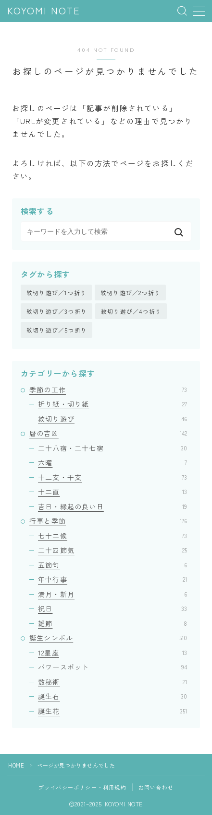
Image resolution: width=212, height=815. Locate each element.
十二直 (112, 491)
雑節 (112, 623)
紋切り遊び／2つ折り (130, 292)
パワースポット (112, 667)
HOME (16, 765)
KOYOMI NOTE (43, 11)
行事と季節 (108, 521)
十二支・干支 (112, 477)
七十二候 (112, 535)
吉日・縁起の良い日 (112, 506)
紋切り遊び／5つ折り (56, 330)
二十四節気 (112, 550)
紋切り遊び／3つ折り (56, 311)
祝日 (112, 608)
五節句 (112, 565)
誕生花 (112, 711)
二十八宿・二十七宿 (112, 448)
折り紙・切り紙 (112, 404)
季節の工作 (108, 389)
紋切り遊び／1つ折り (56, 292)
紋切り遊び (112, 419)
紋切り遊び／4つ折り (131, 311)
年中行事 (112, 579)
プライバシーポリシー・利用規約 (82, 787)
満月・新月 (112, 594)
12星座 (112, 652)
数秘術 (112, 682)
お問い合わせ (156, 787)
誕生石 (112, 696)
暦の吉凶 (108, 433)
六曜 (112, 462)
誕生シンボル (108, 638)
